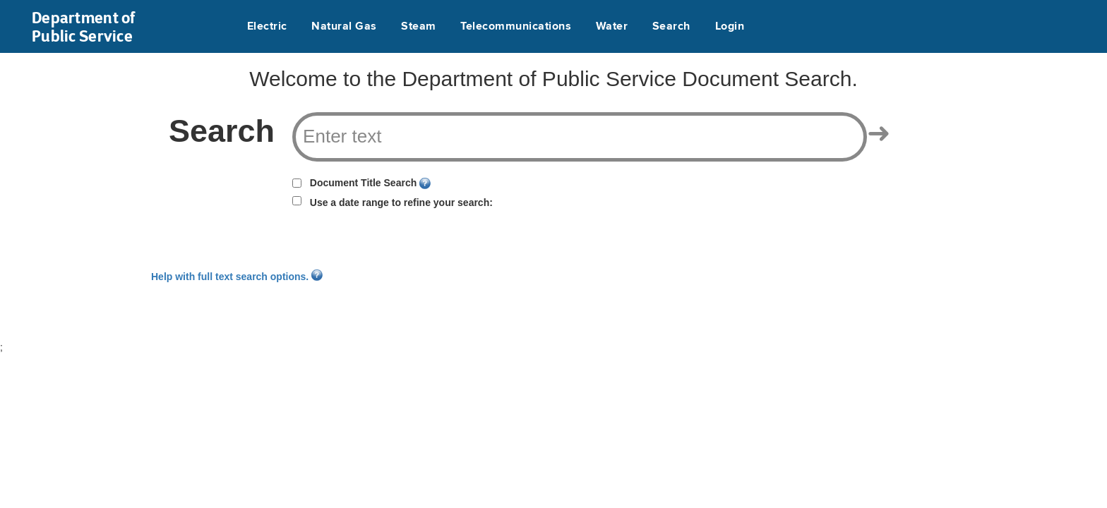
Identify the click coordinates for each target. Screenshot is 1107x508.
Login (729, 26)
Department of (84, 27)
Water (612, 26)
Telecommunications (515, 26)
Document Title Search (363, 182)
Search (671, 26)
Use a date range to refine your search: (401, 202)
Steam (418, 26)
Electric (267, 26)
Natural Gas (343, 26)
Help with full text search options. (237, 276)
